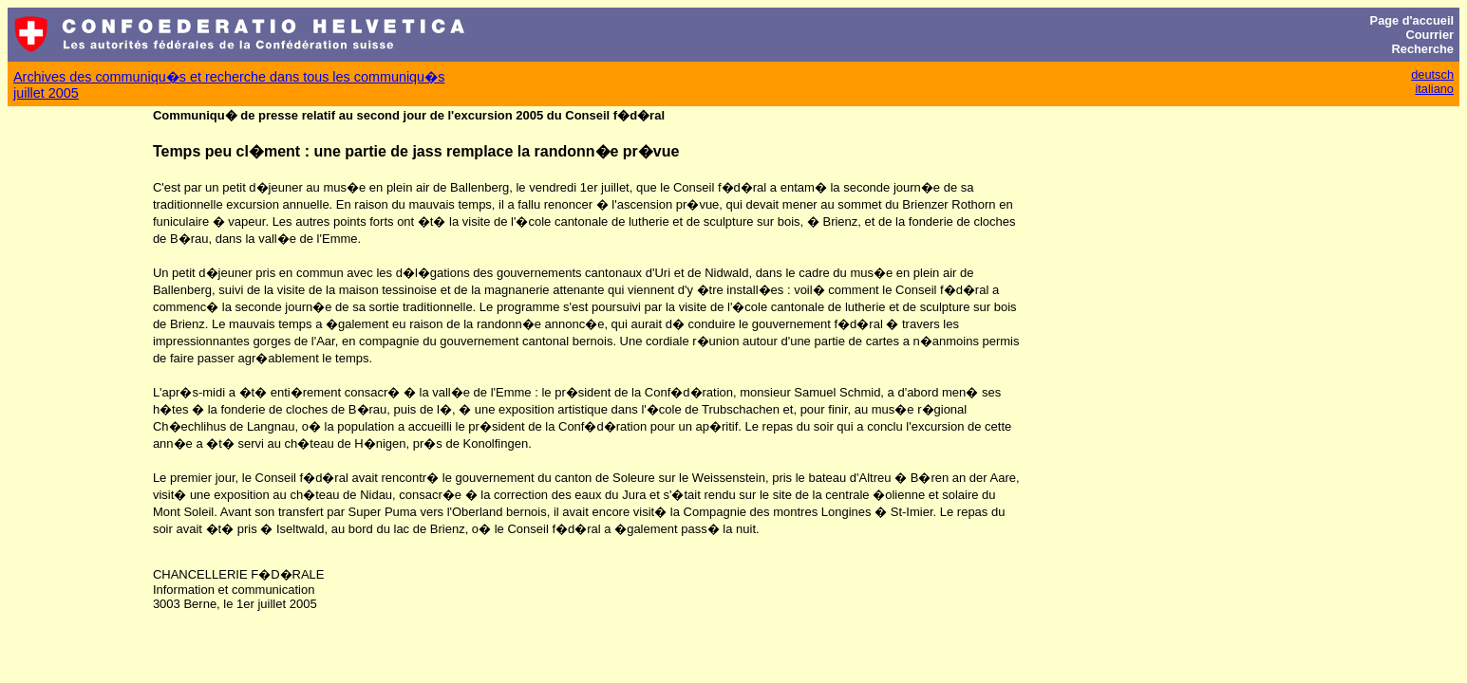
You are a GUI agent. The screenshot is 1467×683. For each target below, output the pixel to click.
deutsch (1432, 74)
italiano (1434, 89)
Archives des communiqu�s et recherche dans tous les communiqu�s (228, 76)
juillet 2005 (46, 93)
